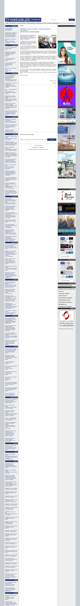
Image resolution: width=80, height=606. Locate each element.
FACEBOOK (56, 23)
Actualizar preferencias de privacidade (65, 328)
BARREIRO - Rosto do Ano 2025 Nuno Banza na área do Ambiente (11, 527)
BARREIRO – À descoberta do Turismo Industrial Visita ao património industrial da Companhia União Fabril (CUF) (10, 447)
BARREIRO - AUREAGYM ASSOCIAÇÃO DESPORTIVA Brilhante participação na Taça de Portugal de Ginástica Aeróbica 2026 (10, 173)
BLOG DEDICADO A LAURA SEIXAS (65, 302)
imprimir (54, 82)
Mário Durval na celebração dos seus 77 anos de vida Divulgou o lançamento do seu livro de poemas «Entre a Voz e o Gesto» (11, 246)
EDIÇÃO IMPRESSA (31, 23)
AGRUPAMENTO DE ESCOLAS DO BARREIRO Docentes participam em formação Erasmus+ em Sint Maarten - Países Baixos (10, 238)
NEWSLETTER (39, 23)
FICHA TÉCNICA (13, 23)
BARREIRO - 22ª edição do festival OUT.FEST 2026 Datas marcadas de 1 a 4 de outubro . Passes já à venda (10, 291)
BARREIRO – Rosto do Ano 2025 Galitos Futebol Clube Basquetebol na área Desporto (11, 500)
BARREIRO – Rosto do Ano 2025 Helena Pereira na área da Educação (11, 570)
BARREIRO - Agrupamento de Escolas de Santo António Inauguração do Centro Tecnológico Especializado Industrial (10, 208)
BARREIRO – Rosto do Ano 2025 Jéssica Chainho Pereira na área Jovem (11, 551)
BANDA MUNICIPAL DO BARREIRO (65, 306)
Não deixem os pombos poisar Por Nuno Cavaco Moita (10, 48)
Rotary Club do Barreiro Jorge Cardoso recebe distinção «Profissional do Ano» (11, 559)
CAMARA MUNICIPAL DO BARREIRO (65, 297)
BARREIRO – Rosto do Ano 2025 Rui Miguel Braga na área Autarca (11, 518)
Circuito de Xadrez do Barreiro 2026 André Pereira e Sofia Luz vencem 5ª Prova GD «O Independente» (10, 166)
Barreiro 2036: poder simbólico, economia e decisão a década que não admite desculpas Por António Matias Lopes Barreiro (11, 350)
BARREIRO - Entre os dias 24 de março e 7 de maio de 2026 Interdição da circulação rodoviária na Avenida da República (11, 342)
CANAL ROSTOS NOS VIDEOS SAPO (65, 285)
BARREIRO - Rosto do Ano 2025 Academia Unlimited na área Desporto (11, 492)
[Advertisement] (38, 8)
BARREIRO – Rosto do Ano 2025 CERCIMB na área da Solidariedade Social (11, 522)
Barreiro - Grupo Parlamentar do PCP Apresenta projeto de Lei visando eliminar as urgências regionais (11, 91)
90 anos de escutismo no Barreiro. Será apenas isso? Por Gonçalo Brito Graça (10, 394)
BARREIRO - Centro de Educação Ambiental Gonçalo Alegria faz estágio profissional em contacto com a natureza (11, 465)
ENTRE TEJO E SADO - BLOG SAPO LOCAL (66, 289)
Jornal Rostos (41, 147)
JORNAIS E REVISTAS (62, 295)
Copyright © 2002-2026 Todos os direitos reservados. (38, 149)
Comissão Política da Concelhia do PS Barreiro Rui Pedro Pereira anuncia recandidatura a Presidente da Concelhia (11, 85)
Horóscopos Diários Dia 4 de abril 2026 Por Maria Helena (8, 29)
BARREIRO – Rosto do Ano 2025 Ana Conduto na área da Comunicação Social (11, 508)
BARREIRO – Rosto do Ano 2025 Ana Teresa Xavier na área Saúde (11, 547)
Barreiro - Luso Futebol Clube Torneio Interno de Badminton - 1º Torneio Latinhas (11, 419)
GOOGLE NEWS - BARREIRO (63, 293)
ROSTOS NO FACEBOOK (70, 177)
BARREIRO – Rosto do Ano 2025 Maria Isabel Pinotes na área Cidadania (11, 534)
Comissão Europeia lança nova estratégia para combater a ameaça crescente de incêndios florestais (11, 597)
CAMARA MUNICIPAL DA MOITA (64, 300)
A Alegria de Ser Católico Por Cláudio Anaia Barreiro (9, 362)
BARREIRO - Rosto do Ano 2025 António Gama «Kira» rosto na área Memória (11, 539)
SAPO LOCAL (61, 291)
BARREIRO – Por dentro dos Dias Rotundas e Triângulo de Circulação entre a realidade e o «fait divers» (11, 41)
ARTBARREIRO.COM (62, 304)
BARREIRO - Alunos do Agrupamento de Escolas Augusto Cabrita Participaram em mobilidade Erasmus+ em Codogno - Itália (10, 232)
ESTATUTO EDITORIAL (21, 23)
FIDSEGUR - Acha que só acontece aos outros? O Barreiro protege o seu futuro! (11, 131)
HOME (7, 23)
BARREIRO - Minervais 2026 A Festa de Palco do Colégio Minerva (10, 221)
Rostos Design (39, 145)
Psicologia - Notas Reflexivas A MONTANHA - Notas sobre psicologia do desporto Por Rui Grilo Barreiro (10, 54)
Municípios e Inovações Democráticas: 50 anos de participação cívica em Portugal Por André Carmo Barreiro (11, 357)
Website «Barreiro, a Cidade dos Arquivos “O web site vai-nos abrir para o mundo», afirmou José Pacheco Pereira (11, 268)
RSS (44, 23)
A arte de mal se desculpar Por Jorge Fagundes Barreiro (10, 59)
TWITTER (50, 23)
